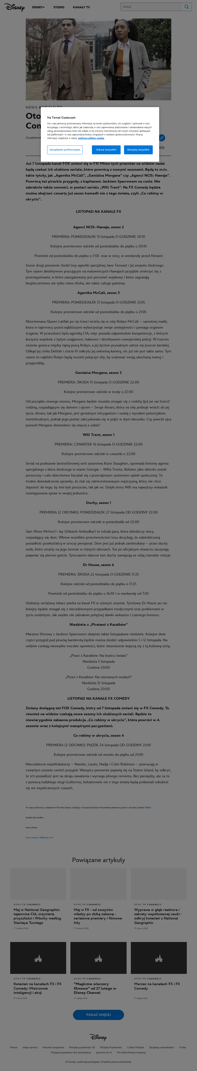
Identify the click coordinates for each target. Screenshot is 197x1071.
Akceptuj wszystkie (138, 149)
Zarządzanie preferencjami (65, 149)
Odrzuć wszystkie (106, 149)
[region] (100, 134)
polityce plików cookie (91, 138)
